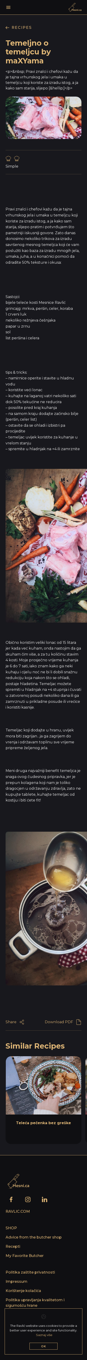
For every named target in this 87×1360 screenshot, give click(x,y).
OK (43, 1346)
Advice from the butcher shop (34, 1237)
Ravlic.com (18, 1211)
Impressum (16, 1281)
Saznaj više (44, 1335)
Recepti (13, 1246)
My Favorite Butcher (25, 1256)
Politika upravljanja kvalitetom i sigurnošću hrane (35, 1303)
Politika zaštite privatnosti (30, 1272)
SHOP (11, 1228)
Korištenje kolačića (23, 1291)
